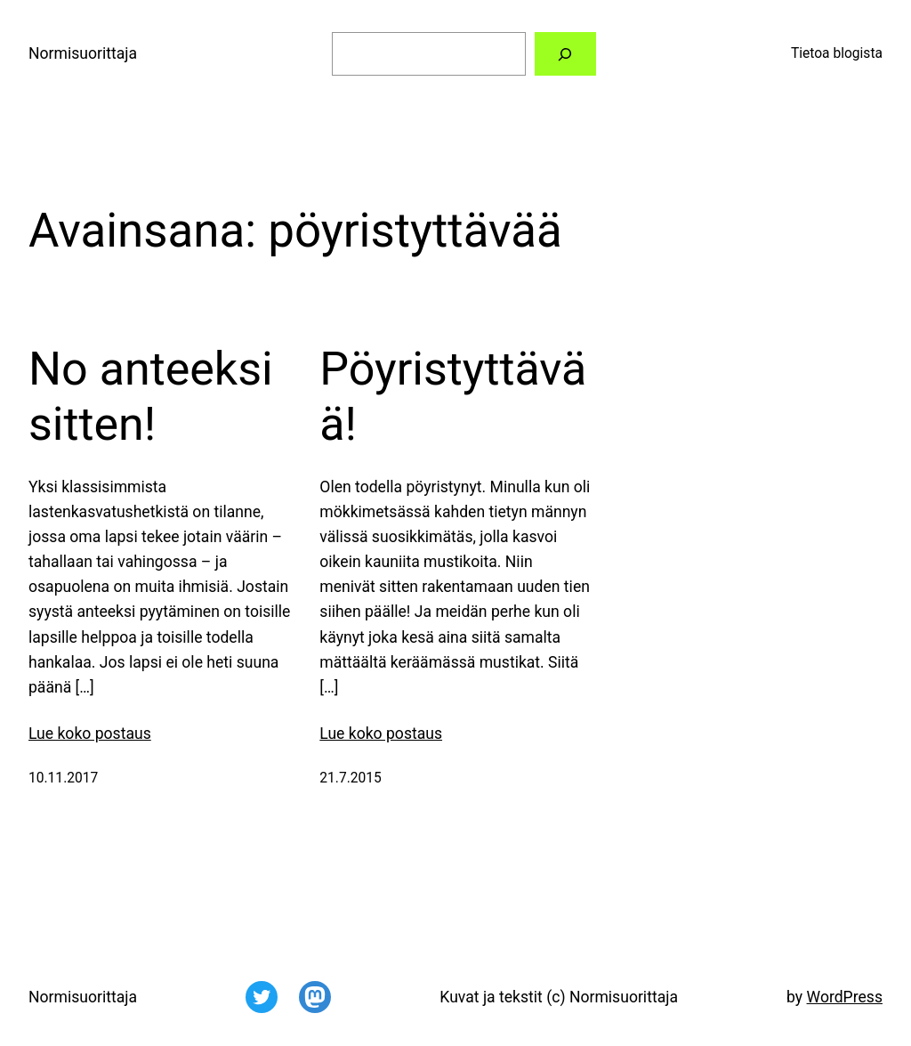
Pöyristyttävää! (452, 396)
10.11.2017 (63, 778)
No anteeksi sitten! (150, 396)
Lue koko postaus (89, 733)
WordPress (845, 997)
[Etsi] (566, 54)
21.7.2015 (350, 778)
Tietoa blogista (837, 53)
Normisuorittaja (82, 53)
